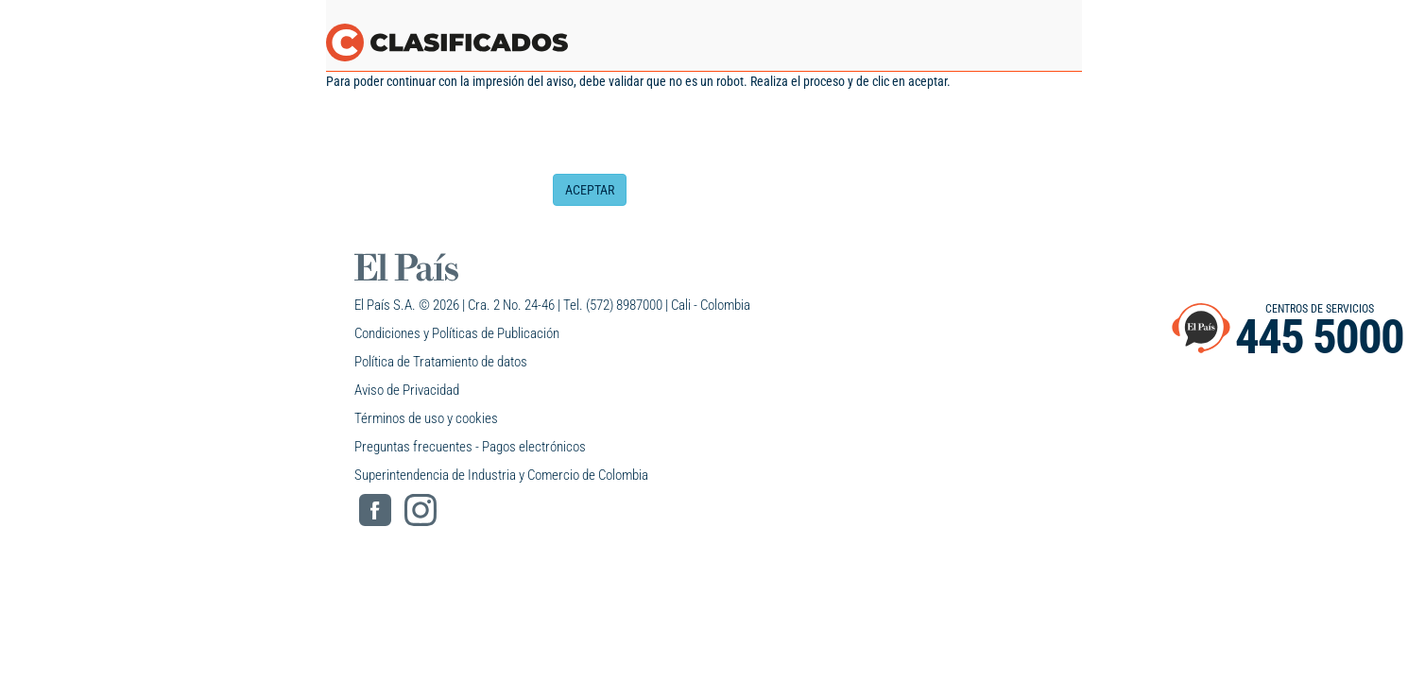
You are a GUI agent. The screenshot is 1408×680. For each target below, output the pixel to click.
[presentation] (696, 137)
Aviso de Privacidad (406, 390)
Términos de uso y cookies (426, 418)
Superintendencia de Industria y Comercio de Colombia (501, 475)
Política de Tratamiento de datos (440, 361)
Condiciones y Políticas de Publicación (456, 333)
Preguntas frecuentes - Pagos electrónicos (470, 446)
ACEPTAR (589, 189)
